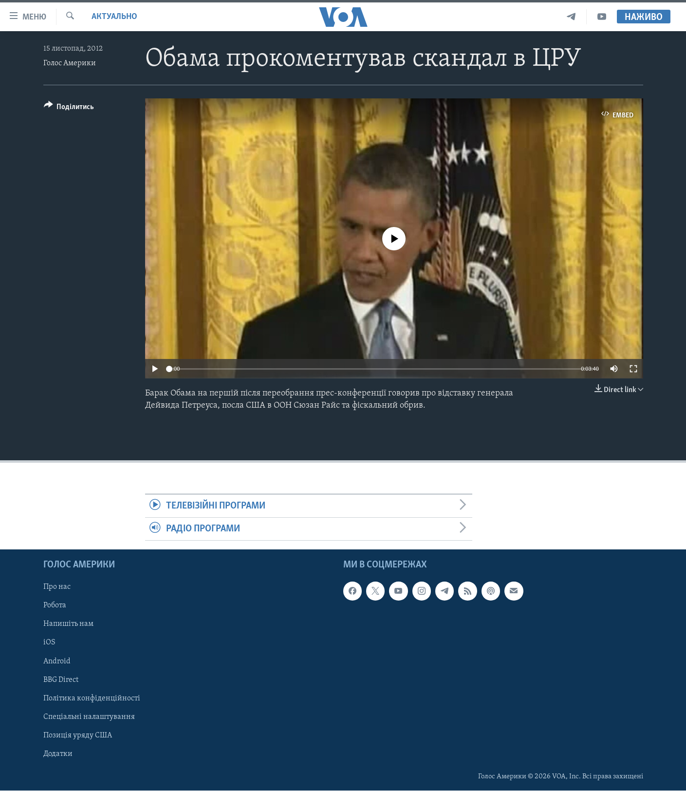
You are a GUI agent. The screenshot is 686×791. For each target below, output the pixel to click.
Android (57, 661)
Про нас (57, 587)
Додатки (58, 754)
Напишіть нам (68, 624)
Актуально (114, 16)
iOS (49, 643)
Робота (54, 606)
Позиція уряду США (77, 735)
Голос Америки (69, 63)
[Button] (69, 108)
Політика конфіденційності (91, 698)
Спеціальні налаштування (89, 717)
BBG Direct (60, 680)
